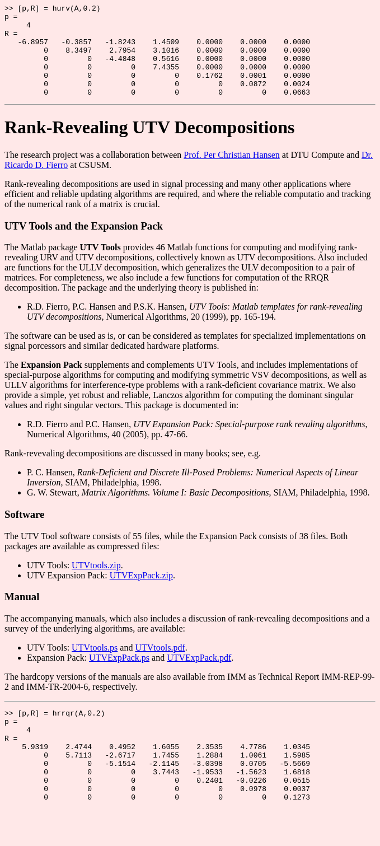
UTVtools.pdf (160, 666)
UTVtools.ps (95, 666)
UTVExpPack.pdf (199, 676)
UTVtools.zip (96, 583)
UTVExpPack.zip (141, 594)
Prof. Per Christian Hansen (232, 173)
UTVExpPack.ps (119, 676)
